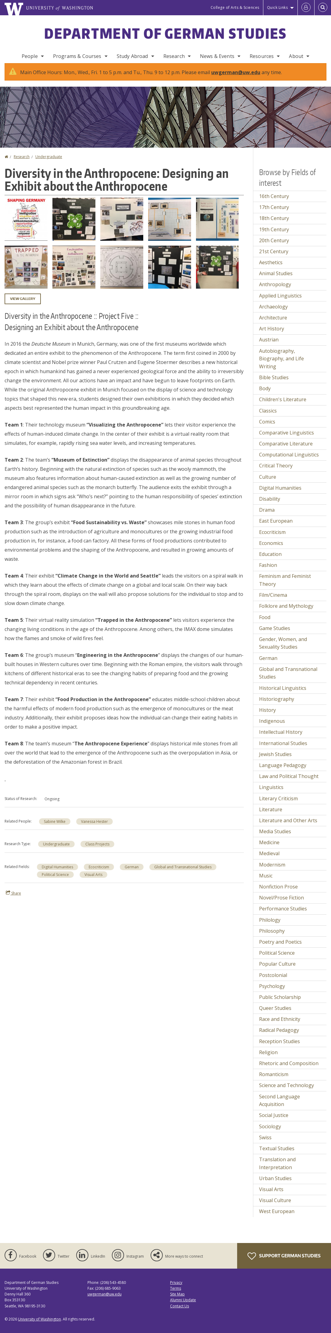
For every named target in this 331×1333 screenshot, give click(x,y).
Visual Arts (93, 880)
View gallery (22, 305)
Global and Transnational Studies (183, 873)
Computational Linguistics (289, 460)
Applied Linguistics (280, 301)
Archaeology (273, 312)
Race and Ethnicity (279, 1025)
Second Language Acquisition (279, 1106)
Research (174, 56)
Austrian (269, 345)
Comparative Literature (286, 449)
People (30, 56)
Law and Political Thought (289, 782)
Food (264, 623)
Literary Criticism (278, 804)
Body (265, 394)
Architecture (273, 323)
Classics (268, 416)
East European (276, 527)
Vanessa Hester (94, 827)
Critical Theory (276, 471)
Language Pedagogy (282, 771)
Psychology (272, 992)
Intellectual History (280, 738)
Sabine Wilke (55, 827)
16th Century (274, 202)
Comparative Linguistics (286, 438)
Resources (262, 56)
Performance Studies (283, 914)
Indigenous (272, 727)
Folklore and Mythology (286, 612)
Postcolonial (273, 981)
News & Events (217, 56)
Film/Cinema (273, 601)
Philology (269, 926)
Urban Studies (275, 1184)
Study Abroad (132, 56)
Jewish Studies (275, 760)
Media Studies (275, 837)
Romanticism (273, 1080)
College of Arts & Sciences (235, 7)
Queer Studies (275, 1014)
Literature (270, 815)
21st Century (273, 257)
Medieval (269, 859)
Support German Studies (284, 1262)
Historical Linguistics (282, 694)
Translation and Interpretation (277, 1169)
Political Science (55, 880)
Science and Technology (286, 1091)
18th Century (274, 224)
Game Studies (274, 634)
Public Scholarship (280, 1003)
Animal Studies (276, 279)
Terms (175, 1294)
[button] (26, 225)
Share (13, 899)
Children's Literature (282, 405)
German (132, 873)
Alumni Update (183, 1306)
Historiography (276, 705)
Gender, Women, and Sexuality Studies (283, 649)
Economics (271, 549)
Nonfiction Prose (278, 892)
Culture (267, 483)
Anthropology (275, 290)
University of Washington (39, 1325)
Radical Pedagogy (279, 1036)
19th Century (274, 235)
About (296, 56)
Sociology (270, 1132)
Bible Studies (274, 383)
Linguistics (271, 793)
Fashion (268, 571)
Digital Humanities (57, 873)
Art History (271, 334)
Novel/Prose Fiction (281, 903)
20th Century (274, 246)
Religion (268, 1058)
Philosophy (272, 937)
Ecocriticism (99, 873)
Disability (269, 505)
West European (276, 1217)
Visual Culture (275, 1206)
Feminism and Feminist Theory (285, 586)
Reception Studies (279, 1047)
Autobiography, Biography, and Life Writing (281, 365)
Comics (267, 427)
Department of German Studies (165, 33)
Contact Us (179, 1312)
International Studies (283, 749)
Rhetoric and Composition (289, 1069)
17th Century (274, 213)
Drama (267, 516)
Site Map (177, 1300)
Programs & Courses (77, 56)
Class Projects (97, 850)
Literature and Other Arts (288, 826)
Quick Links (277, 7)
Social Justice (273, 1121)
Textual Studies (276, 1154)
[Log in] (306, 7)
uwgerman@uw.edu (235, 78)
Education (270, 560)
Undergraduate (48, 162)
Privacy (176, 1288)
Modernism (272, 870)
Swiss (265, 1143)
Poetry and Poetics (280, 948)
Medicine (269, 848)
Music (265, 881)
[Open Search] (323, 7)
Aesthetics (271, 268)
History (267, 716)
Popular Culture (277, 970)
